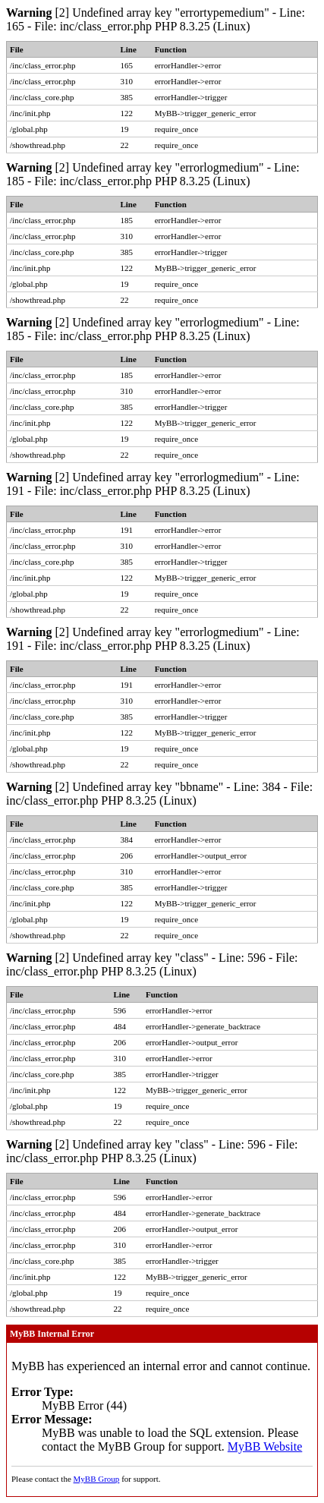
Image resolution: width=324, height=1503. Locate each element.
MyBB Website (265, 1446)
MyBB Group (97, 1478)
